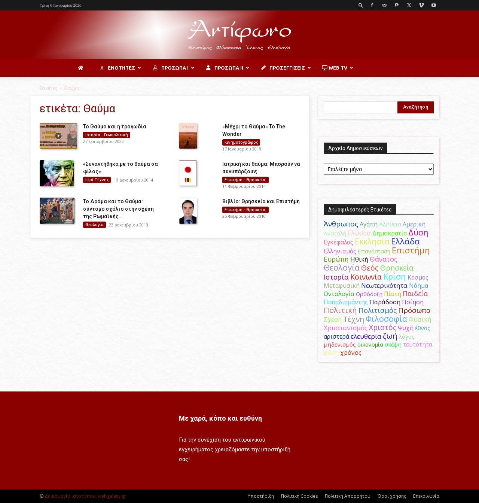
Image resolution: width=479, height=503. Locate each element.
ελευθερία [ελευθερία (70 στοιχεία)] (366, 336)
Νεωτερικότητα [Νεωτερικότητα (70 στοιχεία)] (384, 285)
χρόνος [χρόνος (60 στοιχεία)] (350, 352)
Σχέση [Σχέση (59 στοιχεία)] (333, 319)
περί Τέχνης (97, 179)
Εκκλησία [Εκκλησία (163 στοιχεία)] (372, 241)
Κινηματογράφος (241, 142)
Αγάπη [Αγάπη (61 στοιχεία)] (369, 224)
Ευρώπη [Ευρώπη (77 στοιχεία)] (336, 258)
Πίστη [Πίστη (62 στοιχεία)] (392, 293)
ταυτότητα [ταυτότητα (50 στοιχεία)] (417, 344)
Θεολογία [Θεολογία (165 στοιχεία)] (342, 267)
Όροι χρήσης (392, 496)
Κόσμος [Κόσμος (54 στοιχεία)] (418, 277)
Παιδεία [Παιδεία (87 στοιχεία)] (415, 293)
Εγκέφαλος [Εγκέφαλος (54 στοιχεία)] (338, 242)
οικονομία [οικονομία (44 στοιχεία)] (370, 344)
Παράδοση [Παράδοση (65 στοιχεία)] (384, 302)
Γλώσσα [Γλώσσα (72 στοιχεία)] (359, 233)
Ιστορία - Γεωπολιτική (106, 134)
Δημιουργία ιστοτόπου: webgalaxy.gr (85, 496)
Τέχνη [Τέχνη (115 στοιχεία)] (353, 319)
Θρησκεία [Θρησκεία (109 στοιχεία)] (397, 268)
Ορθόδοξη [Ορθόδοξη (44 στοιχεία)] (369, 294)
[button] (360, 5)
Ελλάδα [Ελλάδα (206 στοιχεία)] (405, 241)
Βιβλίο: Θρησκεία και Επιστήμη (261, 201)
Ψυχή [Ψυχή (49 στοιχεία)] (406, 328)
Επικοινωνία (426, 496)
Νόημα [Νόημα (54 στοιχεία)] (418, 285)
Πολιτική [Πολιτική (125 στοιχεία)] (340, 310)
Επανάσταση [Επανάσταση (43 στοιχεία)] (374, 251)
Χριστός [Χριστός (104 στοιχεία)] (382, 327)
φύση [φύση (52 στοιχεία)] (331, 352)
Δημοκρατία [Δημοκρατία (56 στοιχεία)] (389, 233)
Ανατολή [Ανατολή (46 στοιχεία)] (335, 233)
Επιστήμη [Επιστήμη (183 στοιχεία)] (411, 250)
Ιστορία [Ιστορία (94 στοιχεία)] (336, 276)
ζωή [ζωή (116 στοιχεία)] (390, 336)
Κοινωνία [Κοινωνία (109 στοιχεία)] (366, 277)
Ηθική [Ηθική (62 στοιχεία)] (359, 259)
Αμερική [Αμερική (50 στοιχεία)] (414, 224)
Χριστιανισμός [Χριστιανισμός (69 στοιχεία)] (345, 327)
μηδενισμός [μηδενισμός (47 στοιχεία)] (340, 344)
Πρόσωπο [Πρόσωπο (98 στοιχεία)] (414, 310)
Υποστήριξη (261, 496)
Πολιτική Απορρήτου (347, 496)
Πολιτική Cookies (299, 496)
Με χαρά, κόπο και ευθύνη (220, 418)
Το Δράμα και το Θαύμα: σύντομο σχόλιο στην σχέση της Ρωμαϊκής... (118, 208)
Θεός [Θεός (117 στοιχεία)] (370, 268)
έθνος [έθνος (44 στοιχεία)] (422, 328)
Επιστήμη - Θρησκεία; (245, 179)
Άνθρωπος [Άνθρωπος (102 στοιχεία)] (341, 224)
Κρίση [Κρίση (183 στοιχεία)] (394, 276)
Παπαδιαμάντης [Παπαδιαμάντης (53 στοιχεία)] (346, 302)
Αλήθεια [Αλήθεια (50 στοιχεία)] (390, 224)
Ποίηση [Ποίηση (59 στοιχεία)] (413, 302)
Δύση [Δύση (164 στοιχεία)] (418, 232)
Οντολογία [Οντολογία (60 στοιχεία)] (339, 293)
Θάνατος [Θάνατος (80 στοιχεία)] (383, 258)
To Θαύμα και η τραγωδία (114, 126)
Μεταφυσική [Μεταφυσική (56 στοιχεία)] (342, 285)
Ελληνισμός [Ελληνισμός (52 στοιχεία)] (340, 251)
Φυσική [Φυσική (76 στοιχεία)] (420, 319)
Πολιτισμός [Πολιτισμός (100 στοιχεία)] (378, 310)
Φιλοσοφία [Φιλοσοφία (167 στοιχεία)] (386, 318)
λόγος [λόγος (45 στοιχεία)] (407, 336)
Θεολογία (94, 224)
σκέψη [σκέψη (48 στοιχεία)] (393, 344)
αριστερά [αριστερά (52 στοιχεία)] (336, 336)
